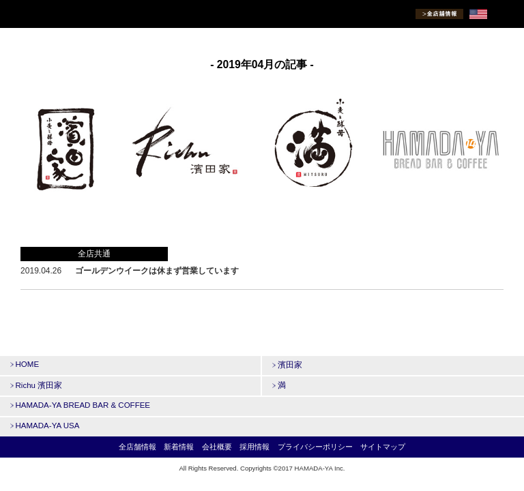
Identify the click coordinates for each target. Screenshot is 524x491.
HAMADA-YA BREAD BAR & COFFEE (80, 405)
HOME (24, 364)
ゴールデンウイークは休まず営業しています (157, 271)
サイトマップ (382, 447)
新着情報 (179, 447)
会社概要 (217, 447)
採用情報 (254, 447)
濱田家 (287, 365)
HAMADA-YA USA (44, 425)
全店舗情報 (137, 447)
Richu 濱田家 (36, 385)
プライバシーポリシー (315, 447)
